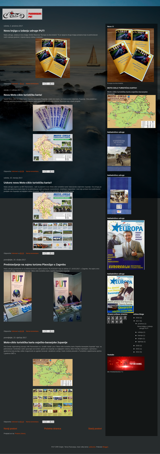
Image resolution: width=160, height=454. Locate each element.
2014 (138, 352)
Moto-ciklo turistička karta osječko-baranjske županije (35, 342)
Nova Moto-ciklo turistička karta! (23, 94)
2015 (138, 349)
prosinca (141, 324)
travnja (140, 335)
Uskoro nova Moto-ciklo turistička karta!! (28, 182)
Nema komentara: (32, 84)
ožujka (140, 338)
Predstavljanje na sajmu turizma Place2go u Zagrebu (35, 264)
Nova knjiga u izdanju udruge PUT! (24, 30)
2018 (138, 318)
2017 (138, 321)
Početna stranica (52, 428)
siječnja (141, 342)
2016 (138, 346)
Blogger (105, 447)
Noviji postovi (10, 428)
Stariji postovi (95, 428)
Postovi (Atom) (20, 433)
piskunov (92, 447)
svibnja (140, 332)
